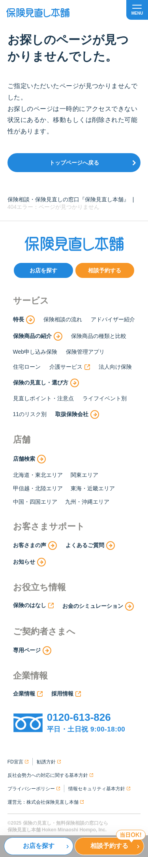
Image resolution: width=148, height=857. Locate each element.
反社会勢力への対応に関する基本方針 (50, 775)
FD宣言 (17, 762)
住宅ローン (27, 367)
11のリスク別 (30, 414)
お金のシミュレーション (98, 606)
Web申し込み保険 (35, 352)
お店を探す (43, 270)
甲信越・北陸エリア (38, 488)
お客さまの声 (35, 545)
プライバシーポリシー (33, 788)
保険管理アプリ (85, 352)
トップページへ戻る (74, 162)
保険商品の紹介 (37, 336)
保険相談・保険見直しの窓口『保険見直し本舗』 (68, 199)
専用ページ (32, 650)
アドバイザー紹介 (113, 319)
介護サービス (69, 367)
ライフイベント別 (104, 398)
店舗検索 (29, 459)
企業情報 (28, 693)
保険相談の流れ (62, 319)
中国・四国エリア (35, 502)
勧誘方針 (49, 762)
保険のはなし (33, 605)
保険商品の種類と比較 (98, 336)
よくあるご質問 (90, 545)
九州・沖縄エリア (87, 502)
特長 (24, 319)
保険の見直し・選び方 (46, 383)
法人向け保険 (115, 367)
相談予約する (104, 270)
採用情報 (66, 693)
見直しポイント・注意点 (43, 398)
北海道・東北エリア (38, 475)
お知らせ (29, 562)
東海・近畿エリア (93, 488)
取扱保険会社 (77, 414)
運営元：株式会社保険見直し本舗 (45, 802)
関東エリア (84, 475)
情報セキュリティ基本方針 (99, 788)
